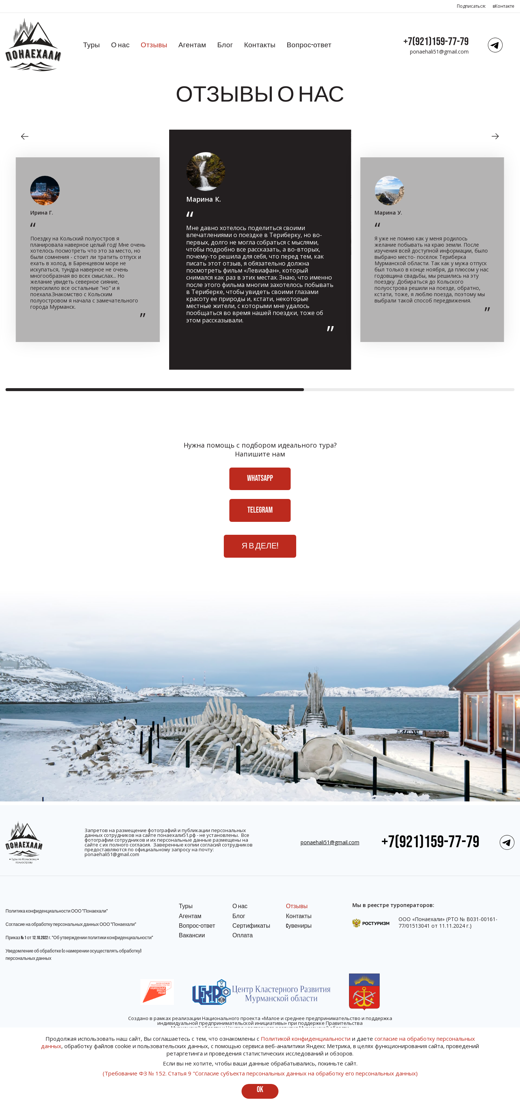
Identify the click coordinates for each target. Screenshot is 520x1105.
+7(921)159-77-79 (436, 41)
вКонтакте (503, 6)
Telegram (259, 512)
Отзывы (154, 45)
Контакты (260, 45)
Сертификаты (251, 926)
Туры (91, 45)
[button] (24, 136)
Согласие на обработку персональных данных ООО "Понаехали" (71, 924)
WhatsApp (260, 479)
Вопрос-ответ (309, 45)
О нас (120, 45)
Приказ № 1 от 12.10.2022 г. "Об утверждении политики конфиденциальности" (79, 938)
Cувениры (299, 926)
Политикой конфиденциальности (305, 1038)
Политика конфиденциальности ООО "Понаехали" (57, 911)
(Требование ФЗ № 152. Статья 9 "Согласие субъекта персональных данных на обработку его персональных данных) (260, 1073)
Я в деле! (260, 549)
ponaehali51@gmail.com (439, 51)
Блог (225, 45)
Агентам (192, 45)
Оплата (242, 935)
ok (260, 1089)
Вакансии (192, 935)
